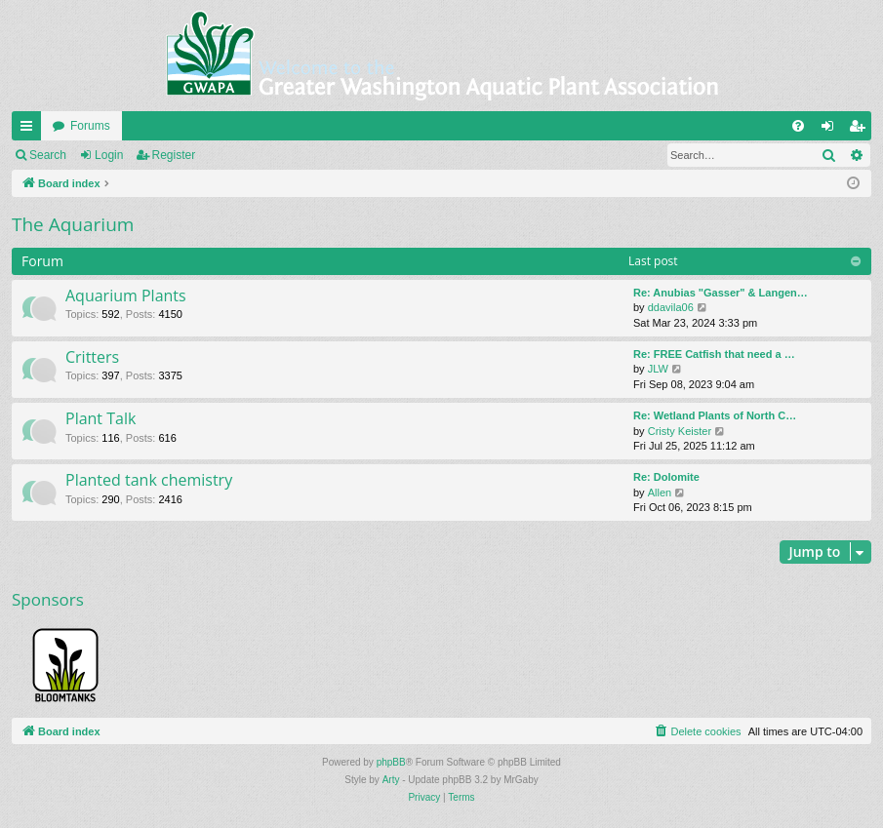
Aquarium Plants (125, 295)
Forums (90, 126)
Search (47, 155)
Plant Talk (100, 418)
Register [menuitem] (861, 129)
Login (109, 155)
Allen (659, 492)
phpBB (391, 762)
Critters (92, 357)
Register (174, 155)
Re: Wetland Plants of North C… (714, 415)
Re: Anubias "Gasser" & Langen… (720, 292)
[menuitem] (798, 125)
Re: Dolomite (666, 477)
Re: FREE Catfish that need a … (714, 354)
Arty (391, 779)
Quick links (30, 129)
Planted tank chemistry (148, 480)
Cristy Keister (679, 431)
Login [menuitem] (832, 129)
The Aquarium (73, 224)
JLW (658, 369)
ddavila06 (671, 307)
